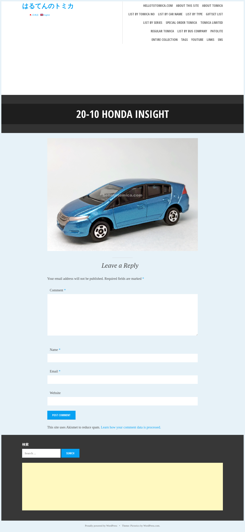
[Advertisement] (122, 69)
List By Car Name (170, 14)
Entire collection (165, 39)
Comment (58, 290)
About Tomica (212, 5)
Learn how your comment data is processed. (131, 427)
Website (55, 393)
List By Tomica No (141, 14)
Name (55, 349)
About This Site (187, 5)
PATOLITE (216, 31)
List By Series (152, 22)
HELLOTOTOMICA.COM (158, 5)
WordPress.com (151, 525)
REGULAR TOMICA (162, 31)
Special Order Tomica (181, 22)
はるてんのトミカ (48, 5)
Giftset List (214, 14)
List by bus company (192, 31)
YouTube (197, 39)
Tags (184, 39)
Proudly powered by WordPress (101, 525)
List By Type (194, 14)
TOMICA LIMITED (211, 22)
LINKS (210, 39)
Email (55, 371)
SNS (220, 39)
